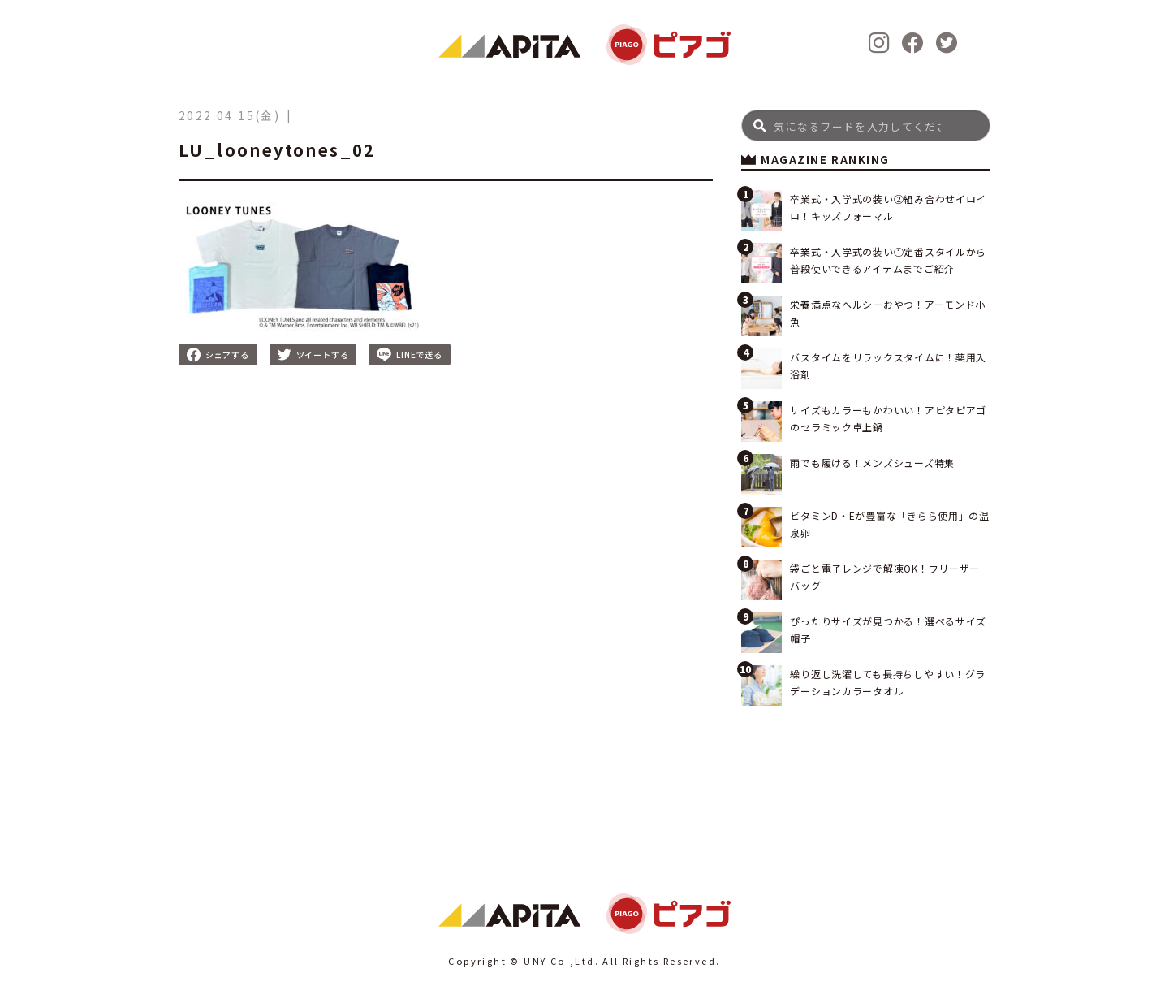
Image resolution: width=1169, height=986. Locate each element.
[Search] (865, 125)
